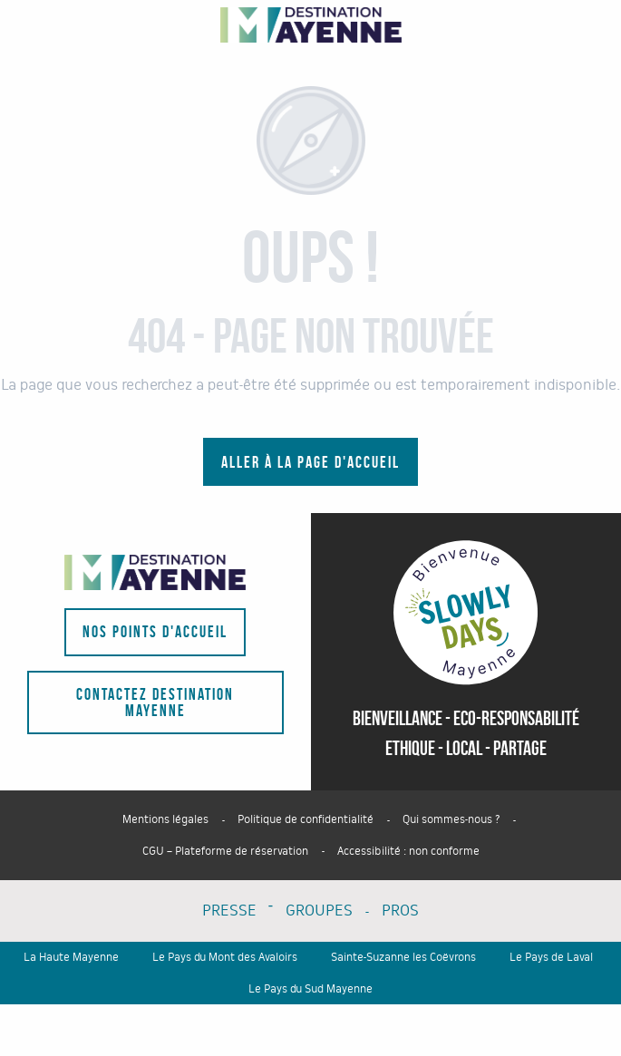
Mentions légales (165, 819)
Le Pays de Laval (551, 957)
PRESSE (229, 910)
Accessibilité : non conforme (408, 851)
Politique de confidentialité (306, 819)
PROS (400, 910)
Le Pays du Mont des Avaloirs (224, 957)
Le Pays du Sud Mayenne (310, 989)
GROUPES (319, 910)
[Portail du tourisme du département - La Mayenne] (311, 25)
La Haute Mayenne (71, 957)
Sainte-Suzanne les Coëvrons (403, 957)
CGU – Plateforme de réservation (225, 851)
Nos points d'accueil (155, 632)
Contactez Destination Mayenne (155, 702)
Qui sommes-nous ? (451, 819)
